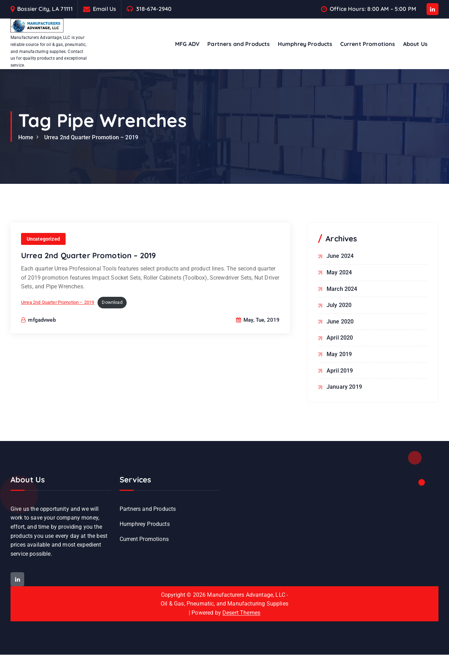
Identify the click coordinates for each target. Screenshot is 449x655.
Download (112, 302)
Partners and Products (238, 43)
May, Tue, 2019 (258, 320)
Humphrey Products (305, 43)
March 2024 (342, 289)
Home (26, 137)
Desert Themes (241, 613)
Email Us (104, 9)
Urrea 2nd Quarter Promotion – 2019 (91, 137)
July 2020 (339, 305)
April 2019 (340, 370)
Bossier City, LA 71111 (45, 9)
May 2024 (339, 272)
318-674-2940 (154, 9)
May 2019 (339, 354)
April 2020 (340, 338)
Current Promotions (367, 43)
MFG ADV (187, 43)
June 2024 (340, 256)
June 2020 (340, 321)
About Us (415, 43)
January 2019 (344, 386)
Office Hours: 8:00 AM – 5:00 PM (373, 9)
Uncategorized (43, 239)
